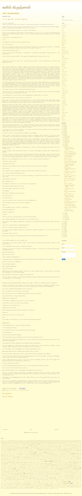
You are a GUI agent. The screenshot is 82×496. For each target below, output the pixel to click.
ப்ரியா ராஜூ (46, 474)
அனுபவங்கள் (51, 446)
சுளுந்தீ (12, 463)
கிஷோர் (11, 456)
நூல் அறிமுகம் (5, 469)
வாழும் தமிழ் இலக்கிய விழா (19, 483)
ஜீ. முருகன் (13, 487)
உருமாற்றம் (34, 450)
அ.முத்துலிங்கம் (3, 444)
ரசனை (63, 106)
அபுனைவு (15, 445)
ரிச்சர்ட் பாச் (7, 480)
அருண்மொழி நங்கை (70, 445)
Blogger (70, 493)
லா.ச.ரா (50, 480)
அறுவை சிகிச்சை (33, 446)
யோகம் (25, 479)
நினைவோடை (64, 80)
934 (64, 181)
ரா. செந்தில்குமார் (50, 479)
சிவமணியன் (11, 461)
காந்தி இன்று (77, 453)
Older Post (57, 429)
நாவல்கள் (64, 73)
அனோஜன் (62, 446)
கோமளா (3, 458)
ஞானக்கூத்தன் (63, 463)
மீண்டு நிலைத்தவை (68, 158)
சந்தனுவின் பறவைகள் (44, 458)
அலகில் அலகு (78, 445)
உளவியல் (48, 450)
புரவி (72, 473)
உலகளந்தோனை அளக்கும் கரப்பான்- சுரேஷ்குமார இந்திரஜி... (69, 165)
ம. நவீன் (52, 474)
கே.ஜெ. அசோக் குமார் (41, 457)
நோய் (29, 469)
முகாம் (80, 476)
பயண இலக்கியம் (69, 469)
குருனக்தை (65, 456)
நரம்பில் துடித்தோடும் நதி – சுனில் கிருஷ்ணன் (69, 156)
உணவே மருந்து (23, 450)
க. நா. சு (15, 452)
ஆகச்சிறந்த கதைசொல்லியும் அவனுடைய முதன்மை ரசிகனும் (69, 185)
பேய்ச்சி (29, 474)
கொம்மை (58, 457)
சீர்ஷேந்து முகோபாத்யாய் (9, 462)
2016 (64, 226)
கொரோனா (62, 457)
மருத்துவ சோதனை (77, 475)
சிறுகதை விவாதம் (65, 51)
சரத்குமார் (69, 458)
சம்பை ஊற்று (58, 458)
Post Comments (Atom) (33, 432)
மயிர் (31, 475)
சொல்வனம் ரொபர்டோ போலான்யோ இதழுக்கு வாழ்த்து (69, 148)
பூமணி (6, 474)
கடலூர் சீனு (28, 452)
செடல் (30, 463)
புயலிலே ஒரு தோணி (64, 473)
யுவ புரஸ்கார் (6, 479)
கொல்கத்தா (74, 457)
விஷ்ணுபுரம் (48, 484)
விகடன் (49, 483)
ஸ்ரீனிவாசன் (28, 488)
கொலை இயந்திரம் (68, 457)
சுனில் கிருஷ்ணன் (16, 7)
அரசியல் (33, 445)
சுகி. (26, 462)
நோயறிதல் (25, 469)
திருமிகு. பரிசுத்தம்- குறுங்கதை (69, 178)
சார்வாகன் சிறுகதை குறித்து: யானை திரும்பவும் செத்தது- (70, 205)
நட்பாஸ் (54, 467)
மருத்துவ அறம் (61, 475)
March (65, 216)
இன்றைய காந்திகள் (17, 450)
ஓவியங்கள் (11, 452)
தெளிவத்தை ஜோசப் (12, 467)
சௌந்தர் (58, 463)
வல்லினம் (37, 481)
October (65, 139)
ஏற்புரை (60, 451)
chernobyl (65, 440)
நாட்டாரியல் (7, 468)
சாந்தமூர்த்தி (19, 459)
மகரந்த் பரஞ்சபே (63, 474)
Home (4, 13)
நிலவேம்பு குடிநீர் (41, 468)
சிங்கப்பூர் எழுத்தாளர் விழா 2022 (51, 459)
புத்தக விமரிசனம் (65, 91)
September (66, 141)
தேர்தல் (22, 467)
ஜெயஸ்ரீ (39, 487)
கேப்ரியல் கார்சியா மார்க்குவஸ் (51, 457)
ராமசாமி (64, 479)
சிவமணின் (16, 461)
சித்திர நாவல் (68, 459)
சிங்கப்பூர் (64, 47)
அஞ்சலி (37, 444)
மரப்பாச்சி (64, 99)
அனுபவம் (57, 446)
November (66, 137)
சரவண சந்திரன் (74, 458)
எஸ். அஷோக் (41, 451)
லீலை (68, 480)
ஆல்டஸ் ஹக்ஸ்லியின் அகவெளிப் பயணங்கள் (69, 210)
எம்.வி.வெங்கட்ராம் (12, 451)
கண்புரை (61, 452)
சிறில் (42, 461)
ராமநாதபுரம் (75, 479)
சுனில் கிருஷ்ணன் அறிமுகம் (67, 20)
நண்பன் (58, 467)
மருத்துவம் (64, 101)
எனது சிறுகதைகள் (35, 451)
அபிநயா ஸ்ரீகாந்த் (9, 445)
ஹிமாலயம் (48, 488)
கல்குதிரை (20, 453)
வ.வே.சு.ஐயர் (73, 480)
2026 (64, 124)
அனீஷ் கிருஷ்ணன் (44, 446)
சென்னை (42, 463)
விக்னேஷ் (52, 483)
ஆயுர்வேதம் (64, 25)
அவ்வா (2, 446)
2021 (64, 133)
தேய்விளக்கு (18, 467)
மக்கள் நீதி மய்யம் (74, 474)
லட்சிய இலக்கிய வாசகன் (24, 390)
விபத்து (56, 483)
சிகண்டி (28, 459)
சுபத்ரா (41, 462)
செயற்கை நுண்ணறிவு (36, 463)
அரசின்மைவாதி (39, 445)
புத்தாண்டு (47, 473)
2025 (64, 126)
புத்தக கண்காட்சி (12, 473)
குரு (52, 456)
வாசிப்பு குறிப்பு (65, 112)
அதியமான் (63, 444)
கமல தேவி (65, 452)
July (65, 144)
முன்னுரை (64, 103)
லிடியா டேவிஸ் (60, 480)
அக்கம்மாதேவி (22, 444)
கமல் (74, 452)
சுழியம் (9, 463)
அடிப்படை (46, 444)
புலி (75, 473)
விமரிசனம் (60, 483)
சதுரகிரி (33, 458)
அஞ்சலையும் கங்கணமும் (69, 151)
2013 (64, 231)
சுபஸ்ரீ (44, 462)
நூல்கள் (63, 82)
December (66, 136)
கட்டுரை (63, 32)
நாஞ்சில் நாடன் (77, 467)
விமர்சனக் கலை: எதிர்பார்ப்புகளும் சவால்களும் (68, 199)
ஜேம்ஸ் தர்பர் (49, 487)
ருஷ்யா (12, 480)
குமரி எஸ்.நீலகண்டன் (47, 456)
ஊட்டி (57, 450)
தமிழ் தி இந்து (68, 464)
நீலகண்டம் (76, 468)
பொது (37, 474)
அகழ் (13, 444)
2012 (64, 233)
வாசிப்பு (63, 110)
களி (48, 453)
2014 (64, 229)
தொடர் (31, 467)
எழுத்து (29, 451)
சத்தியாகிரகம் (38, 458)
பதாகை (10, 390)
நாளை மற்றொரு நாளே (28, 468)
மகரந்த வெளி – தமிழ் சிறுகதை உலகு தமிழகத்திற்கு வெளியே (70, 153)
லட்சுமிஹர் (46, 480)
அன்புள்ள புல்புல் (78, 446)
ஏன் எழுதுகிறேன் (65, 451)
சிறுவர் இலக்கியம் (73, 461)
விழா (63, 117)
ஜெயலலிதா (35, 487)
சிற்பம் (63, 54)
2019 (64, 221)
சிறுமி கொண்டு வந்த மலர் (65, 461)
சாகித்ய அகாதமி (10, 459)
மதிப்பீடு (18, 475)
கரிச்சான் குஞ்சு (78, 452)
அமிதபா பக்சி (20, 445)
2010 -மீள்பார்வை (24, 440)
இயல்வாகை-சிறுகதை (68, 159)
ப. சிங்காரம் (38, 469)
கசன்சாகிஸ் (23, 452)
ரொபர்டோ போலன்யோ (20, 480)
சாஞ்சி (15, 459)
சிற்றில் (63, 56)
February (66, 217)
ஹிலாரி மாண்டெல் (54, 488)
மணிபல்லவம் (9, 475)
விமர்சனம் (64, 116)
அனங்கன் (39, 446)
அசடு (26, 444)
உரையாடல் (43, 450)
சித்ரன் (72, 459)
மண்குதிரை (14, 475)
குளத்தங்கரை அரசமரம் (9, 457)
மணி (5, 475)
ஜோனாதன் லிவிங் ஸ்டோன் (77, 487)
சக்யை (30, 458)
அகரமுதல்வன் (9, 444)
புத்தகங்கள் (64, 93)
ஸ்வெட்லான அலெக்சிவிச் (35, 488)
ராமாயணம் (2, 480)
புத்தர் (43, 473)
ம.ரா (59, 474)
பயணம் (75, 469)
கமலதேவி (70, 452)
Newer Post (5, 429)
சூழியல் (26, 463)
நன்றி (72, 467)
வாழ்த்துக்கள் (32, 483)
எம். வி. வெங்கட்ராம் (4, 451)
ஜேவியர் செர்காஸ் (54, 487)
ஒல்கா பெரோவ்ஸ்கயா (73, 451)
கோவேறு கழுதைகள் (9, 458)
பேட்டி (26, 474)
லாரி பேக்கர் (54, 480)
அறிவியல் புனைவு (20, 446)
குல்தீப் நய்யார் (70, 456)
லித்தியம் (65, 480)
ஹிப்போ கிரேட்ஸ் (42, 488)
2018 (64, 223)
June (65, 146)
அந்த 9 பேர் (68, 444)
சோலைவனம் (54, 463)
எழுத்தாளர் (25, 451)
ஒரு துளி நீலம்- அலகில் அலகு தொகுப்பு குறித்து (70, 176)
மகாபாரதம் (69, 474)
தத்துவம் (48, 464)
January (65, 219)
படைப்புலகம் (64, 86)
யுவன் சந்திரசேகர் (13, 479)
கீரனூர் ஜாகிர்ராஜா (23, 456)
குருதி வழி (60, 456)
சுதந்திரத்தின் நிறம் (35, 462)
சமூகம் (54, 458)
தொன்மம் (34, 467)
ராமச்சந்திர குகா (69, 479)
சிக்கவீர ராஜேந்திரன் (37, 459)
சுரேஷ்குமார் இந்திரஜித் (73, 462)
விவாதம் (63, 119)
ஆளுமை (73, 447)
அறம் (5, 446)
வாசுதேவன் (10, 483)
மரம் (48, 475)
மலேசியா (24, 476)
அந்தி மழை (78, 444)
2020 (64, 134)
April (65, 214)
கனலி (52, 453)
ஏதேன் (56, 451)
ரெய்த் (15, 480)
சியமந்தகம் (76, 459)
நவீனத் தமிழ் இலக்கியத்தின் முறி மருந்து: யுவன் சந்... (70, 202)
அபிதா (5, 445)
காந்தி (63, 38)
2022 (64, 131)
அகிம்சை (17, 444)
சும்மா (53, 462)
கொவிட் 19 (79, 457)
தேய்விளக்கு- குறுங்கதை (68, 193)
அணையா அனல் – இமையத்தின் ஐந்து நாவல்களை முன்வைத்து (70, 162)
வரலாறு (63, 108)
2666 (51, 440)
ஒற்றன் (79, 451)
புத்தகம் (63, 95)
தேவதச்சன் (27, 467)
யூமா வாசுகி (20, 479)
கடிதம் (63, 30)
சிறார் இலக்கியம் (37, 461)
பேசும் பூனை (21, 474)
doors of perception (71, 440)
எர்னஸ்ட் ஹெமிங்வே (19, 451)
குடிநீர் (36, 456)
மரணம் (40, 475)
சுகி (23, 462)
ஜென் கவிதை (43, 487)
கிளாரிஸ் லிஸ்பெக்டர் (5, 456)
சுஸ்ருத (23, 463)
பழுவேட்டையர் (15, 390)
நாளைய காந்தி (35, 468)
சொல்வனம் (64, 60)
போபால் (40, 474)
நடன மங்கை (50, 467)
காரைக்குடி (64, 39)
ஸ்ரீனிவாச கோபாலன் (22, 488)
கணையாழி (49, 452)
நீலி (1, 469)
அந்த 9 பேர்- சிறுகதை (68, 183)
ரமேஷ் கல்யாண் (38, 479)
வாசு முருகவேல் (4, 483)
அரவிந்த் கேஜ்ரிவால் (50, 445)
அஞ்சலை (41, 444)
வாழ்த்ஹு (37, 483)
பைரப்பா (33, 474)
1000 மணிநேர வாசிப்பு (4, 440)
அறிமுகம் (9, 446)
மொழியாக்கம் (64, 104)
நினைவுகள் (64, 78)
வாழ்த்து (63, 114)
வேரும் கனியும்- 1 (67, 174)
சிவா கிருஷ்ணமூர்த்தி (22, 461)
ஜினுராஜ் (8, 487)
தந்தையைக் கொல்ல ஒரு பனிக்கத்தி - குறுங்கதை (69, 196)
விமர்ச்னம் (74, 483)
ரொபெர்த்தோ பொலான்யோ (30, 480)
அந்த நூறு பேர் (73, 444)
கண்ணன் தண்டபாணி (55, 452)
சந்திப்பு (63, 45)
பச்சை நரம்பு (49, 469)
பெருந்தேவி (15, 474)
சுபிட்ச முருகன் (48, 462)
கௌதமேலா (15, 458)
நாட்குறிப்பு (64, 67)
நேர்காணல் (64, 84)
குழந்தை (75, 456)
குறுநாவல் (64, 43)
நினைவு (63, 77)
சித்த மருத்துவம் (62, 459)
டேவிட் (26, 464)
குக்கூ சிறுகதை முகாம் (30, 456)
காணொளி (64, 36)
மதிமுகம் (27, 475)
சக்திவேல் (26, 458)
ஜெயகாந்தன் (23, 487)
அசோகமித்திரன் (31, 444)
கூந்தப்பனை (35, 457)
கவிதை (63, 34)
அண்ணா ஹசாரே (57, 444)
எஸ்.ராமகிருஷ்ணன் (51, 451)
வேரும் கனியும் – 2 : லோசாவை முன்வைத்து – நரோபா (70, 172)
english (80, 440)
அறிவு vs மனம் (26, 446)
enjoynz (62, 493)
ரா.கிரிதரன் (56, 479)
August (65, 142)
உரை (63, 28)
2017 (64, 224)
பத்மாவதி (64, 469)
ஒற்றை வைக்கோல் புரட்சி (5, 452)
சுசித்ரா (30, 462)
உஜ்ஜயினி (53, 450)
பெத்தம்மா (10, 474)
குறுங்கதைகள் (21, 457)
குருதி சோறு (56, 456)
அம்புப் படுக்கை (27, 445)
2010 (64, 236)
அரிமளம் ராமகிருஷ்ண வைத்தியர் (60, 445)
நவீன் (69, 467)
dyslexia (76, 440)
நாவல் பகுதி (64, 71)
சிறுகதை (6, 390)
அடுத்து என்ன (51, 444)
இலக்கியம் (64, 26)
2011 (64, 234)
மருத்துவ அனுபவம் (69, 475)
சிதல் (58, 459)
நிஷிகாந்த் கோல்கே (70, 468)
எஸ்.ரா (46, 451)
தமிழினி (63, 64)
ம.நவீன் (56, 474)
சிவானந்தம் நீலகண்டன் (30, 461)
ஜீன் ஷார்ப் (17, 487)
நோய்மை (33, 469)
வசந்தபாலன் (78, 480)
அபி (1, 445)
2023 (64, 129)
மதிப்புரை (64, 97)
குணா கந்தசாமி (40, 456)
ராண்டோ (60, 479)
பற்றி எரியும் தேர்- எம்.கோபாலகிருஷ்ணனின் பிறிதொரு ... (69, 168)
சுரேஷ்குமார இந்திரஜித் (63, 462)
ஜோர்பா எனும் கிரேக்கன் (67, 487)
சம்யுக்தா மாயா (64, 458)
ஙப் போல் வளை (21, 458)
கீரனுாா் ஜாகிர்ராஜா (16, 456)
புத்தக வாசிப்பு (65, 90)
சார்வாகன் (24, 459)
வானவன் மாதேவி (43, 483)
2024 (64, 128)
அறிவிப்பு (14, 446)
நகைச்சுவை (45, 467)
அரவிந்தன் (44, 445)
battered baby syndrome (59, 440)
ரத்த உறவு (32, 479)
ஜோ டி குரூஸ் (61, 487)
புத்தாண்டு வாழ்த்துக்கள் (55, 473)
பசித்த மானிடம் (43, 469)
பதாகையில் (5, 23)
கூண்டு (31, 457)
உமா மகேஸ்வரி (29, 450)
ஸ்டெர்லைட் (8, 488)
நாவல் (63, 69)
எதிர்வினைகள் (67, 450)
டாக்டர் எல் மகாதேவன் (71, 463)
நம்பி (61, 467)
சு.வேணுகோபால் (18, 462)
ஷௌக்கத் (3, 488)
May (65, 212)
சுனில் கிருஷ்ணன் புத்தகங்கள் (13, 13)
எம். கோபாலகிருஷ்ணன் (75, 450)
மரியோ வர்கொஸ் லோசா (54, 475)
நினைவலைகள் (65, 75)
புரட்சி (69, 473)
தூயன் (7, 467)
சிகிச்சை (31, 459)
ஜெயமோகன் (28, 487)
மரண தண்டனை (35, 475)
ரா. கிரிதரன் (45, 479)
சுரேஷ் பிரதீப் (57, 462)
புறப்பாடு (78, 473)
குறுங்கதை (64, 41)
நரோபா (63, 65)
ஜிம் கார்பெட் (4, 487)
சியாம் (80, 459)
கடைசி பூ (38, 452)
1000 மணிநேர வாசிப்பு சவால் (14, 440)
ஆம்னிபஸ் (16, 447)
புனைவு (2, 474)
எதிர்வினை (61, 450)
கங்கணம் (19, 452)
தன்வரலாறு (64, 62)
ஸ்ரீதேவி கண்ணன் (14, 488)
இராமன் (6, 450)
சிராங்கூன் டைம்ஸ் (5, 461)
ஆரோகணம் (37, 447)
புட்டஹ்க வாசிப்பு (4, 473)
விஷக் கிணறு (26, 484)
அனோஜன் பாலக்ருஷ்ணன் (69, 446)
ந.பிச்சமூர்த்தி (40, 467)
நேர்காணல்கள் (20, 469)
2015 (64, 228)
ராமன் (79, 479)
